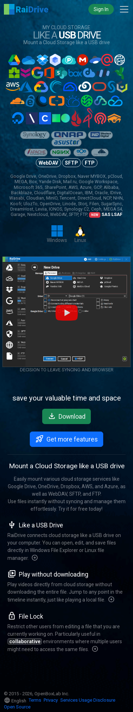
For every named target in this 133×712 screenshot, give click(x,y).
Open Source (17, 707)
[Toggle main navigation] (124, 9)
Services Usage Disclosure (87, 700)
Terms (35, 700)
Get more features (66, 438)
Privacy (51, 700)
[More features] (34, 558)
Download (67, 416)
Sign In (101, 9)
